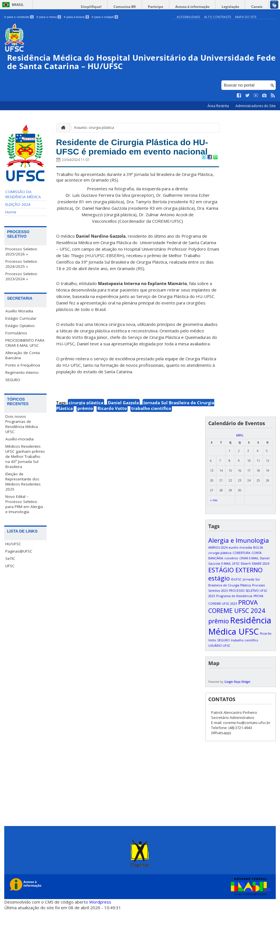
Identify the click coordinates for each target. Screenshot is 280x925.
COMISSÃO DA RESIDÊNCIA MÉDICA (23, 195)
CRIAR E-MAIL (249, 573)
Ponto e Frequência (22, 365)
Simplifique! (106, 6)
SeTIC (10, 559)
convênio (231, 573)
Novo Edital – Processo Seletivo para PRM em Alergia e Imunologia (24, 505)
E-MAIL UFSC (230, 578)
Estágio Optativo (20, 326)
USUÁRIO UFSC (219, 661)
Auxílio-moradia (19, 439)
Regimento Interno (22, 373)
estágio (219, 593)
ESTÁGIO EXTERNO (235, 585)
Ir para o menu (48, 17)
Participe (165, 6)
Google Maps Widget (237, 697)
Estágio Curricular (20, 319)
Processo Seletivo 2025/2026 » (21, 252)
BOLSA (258, 562)
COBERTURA (241, 568)
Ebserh (246, 578)
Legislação (234, 6)
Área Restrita (218, 106)
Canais (258, 6)
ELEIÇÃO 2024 (17, 205)
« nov (213, 515)
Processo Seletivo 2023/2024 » (21, 277)
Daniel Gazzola (123, 417)
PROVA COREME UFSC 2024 (236, 621)
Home (10, 212)
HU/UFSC (13, 544)
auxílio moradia (240, 562)
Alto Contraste (217, 17)
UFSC (10, 566)
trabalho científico (151, 423)
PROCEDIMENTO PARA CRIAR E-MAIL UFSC (25, 344)
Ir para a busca (76, 17)
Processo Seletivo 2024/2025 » (21, 265)
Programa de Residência (234, 611)
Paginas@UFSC (18, 552)
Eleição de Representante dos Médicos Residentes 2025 (23, 482)
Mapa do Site (246, 17)
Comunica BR (137, 6)
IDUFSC (236, 594)
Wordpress (100, 916)
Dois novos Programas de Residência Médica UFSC (21, 425)
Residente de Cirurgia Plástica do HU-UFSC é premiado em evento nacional (134, 154)
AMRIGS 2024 (218, 562)
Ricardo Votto (112, 423)
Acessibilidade (188, 17)
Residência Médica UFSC (239, 641)
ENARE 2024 (260, 578)
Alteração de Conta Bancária (22, 356)
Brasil (18, 4)
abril (240, 450)
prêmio (85, 423)
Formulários (16, 333)
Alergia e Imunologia (238, 555)
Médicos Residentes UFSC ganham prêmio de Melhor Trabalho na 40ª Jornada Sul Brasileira (25, 457)
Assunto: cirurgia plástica (94, 128)
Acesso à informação (199, 6)
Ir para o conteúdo (19, 17)
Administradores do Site (255, 106)
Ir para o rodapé (105, 17)
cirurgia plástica (86, 417)
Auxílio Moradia (19, 311)
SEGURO (12, 380)
